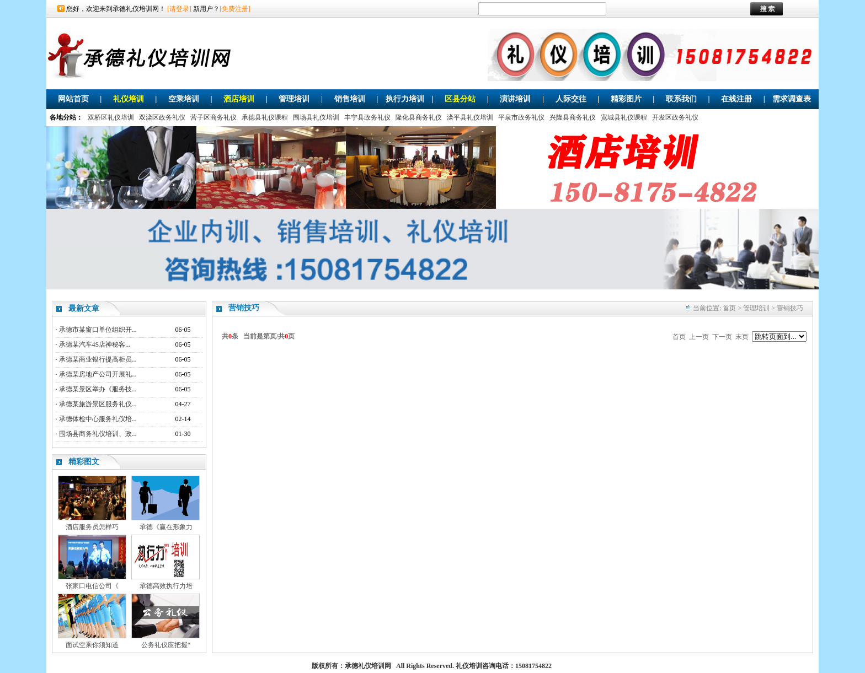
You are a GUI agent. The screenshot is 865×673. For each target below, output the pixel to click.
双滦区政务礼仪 (162, 117)
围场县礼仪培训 (316, 117)
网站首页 (73, 99)
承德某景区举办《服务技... (98, 389)
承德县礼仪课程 (265, 117)
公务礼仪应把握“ (165, 645)
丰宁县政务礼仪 (367, 117)
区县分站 (460, 99)
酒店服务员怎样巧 (92, 527)
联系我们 (681, 99)
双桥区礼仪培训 (111, 117)
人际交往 (571, 99)
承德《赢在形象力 (166, 527)
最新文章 (83, 308)
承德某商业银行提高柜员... (98, 359)
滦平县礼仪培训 (470, 117)
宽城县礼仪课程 (624, 117)
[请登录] (179, 9)
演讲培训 (515, 99)
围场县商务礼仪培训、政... (98, 434)
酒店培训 (238, 99)
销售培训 (349, 99)
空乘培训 (183, 99)
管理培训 (294, 99)
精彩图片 (626, 99)
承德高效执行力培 (166, 586)
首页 (729, 308)
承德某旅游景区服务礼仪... (98, 404)
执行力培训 (405, 99)
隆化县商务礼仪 (419, 117)
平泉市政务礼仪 (521, 117)
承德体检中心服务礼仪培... (98, 419)
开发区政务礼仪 (675, 117)
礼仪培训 (128, 99)
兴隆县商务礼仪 (572, 117)
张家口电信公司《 (92, 586)
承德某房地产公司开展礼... (98, 374)
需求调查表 (791, 99)
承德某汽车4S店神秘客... (95, 344)
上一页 (699, 337)
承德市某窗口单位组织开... (98, 329)
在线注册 (736, 99)
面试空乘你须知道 (92, 645)
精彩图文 (83, 461)
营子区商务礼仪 (213, 117)
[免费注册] (235, 9)
